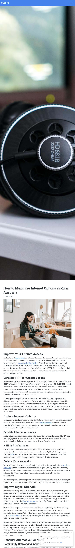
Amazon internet (46, 423)
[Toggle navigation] (71, 3)
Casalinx (5, 3)
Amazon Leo (19, 358)
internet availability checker (28, 363)
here (61, 542)
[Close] (72, 532)
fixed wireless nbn (29, 501)
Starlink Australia (16, 516)
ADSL (12, 454)
